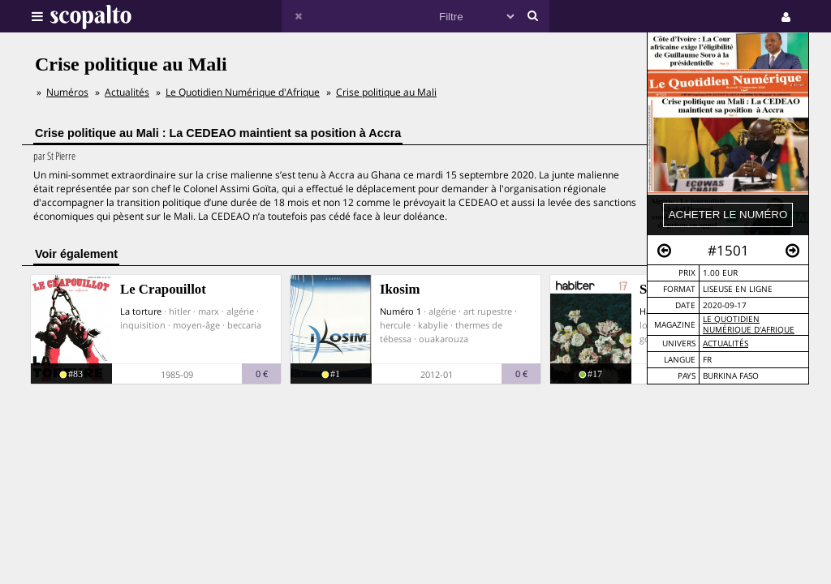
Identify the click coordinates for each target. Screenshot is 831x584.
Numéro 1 (400, 311)
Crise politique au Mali (386, 92)
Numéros (67, 92)
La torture (140, 311)
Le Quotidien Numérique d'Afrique (748, 324)
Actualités (725, 343)
